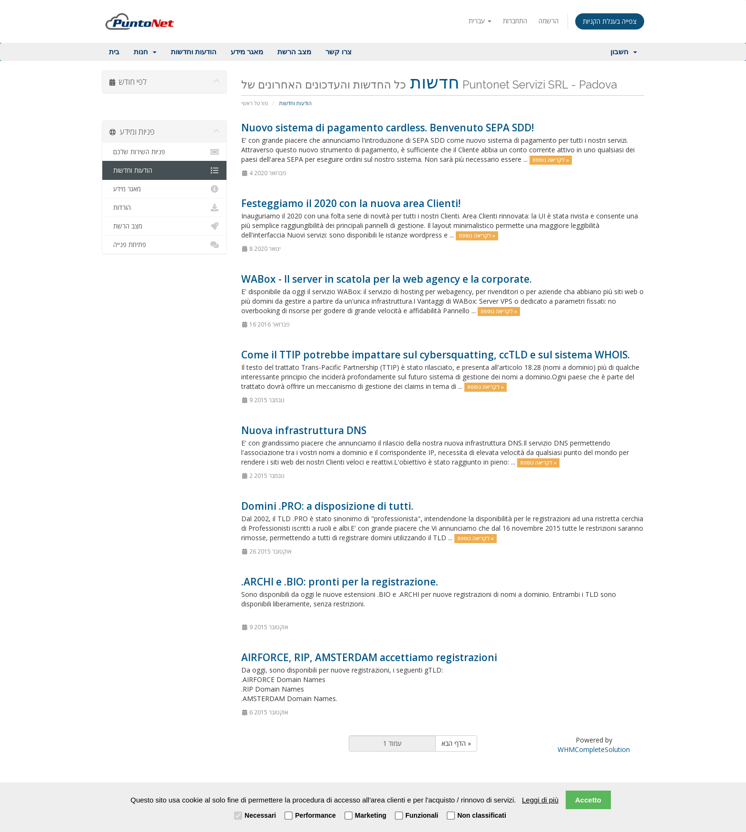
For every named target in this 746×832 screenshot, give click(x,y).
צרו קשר (338, 52)
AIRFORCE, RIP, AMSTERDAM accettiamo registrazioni (369, 657)
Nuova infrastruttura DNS (303, 430)
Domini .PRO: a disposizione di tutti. (327, 506)
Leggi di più (540, 800)
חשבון (623, 52)
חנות (145, 52)
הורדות (164, 207)
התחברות (515, 20)
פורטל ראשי (254, 103)
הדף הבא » (456, 743)
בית (114, 52)
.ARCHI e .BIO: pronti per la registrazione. (339, 581)
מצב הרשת (294, 52)
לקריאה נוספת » (550, 160)
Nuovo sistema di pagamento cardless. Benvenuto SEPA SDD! (387, 127)
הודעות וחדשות (193, 52)
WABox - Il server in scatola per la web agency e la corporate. (386, 279)
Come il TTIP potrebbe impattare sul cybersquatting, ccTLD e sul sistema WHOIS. (435, 354)
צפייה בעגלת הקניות (610, 21)
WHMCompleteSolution (594, 749)
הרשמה (549, 20)
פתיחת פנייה (164, 244)
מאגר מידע (247, 52)
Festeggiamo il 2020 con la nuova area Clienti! (351, 203)
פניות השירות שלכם (164, 152)
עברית (480, 20)
